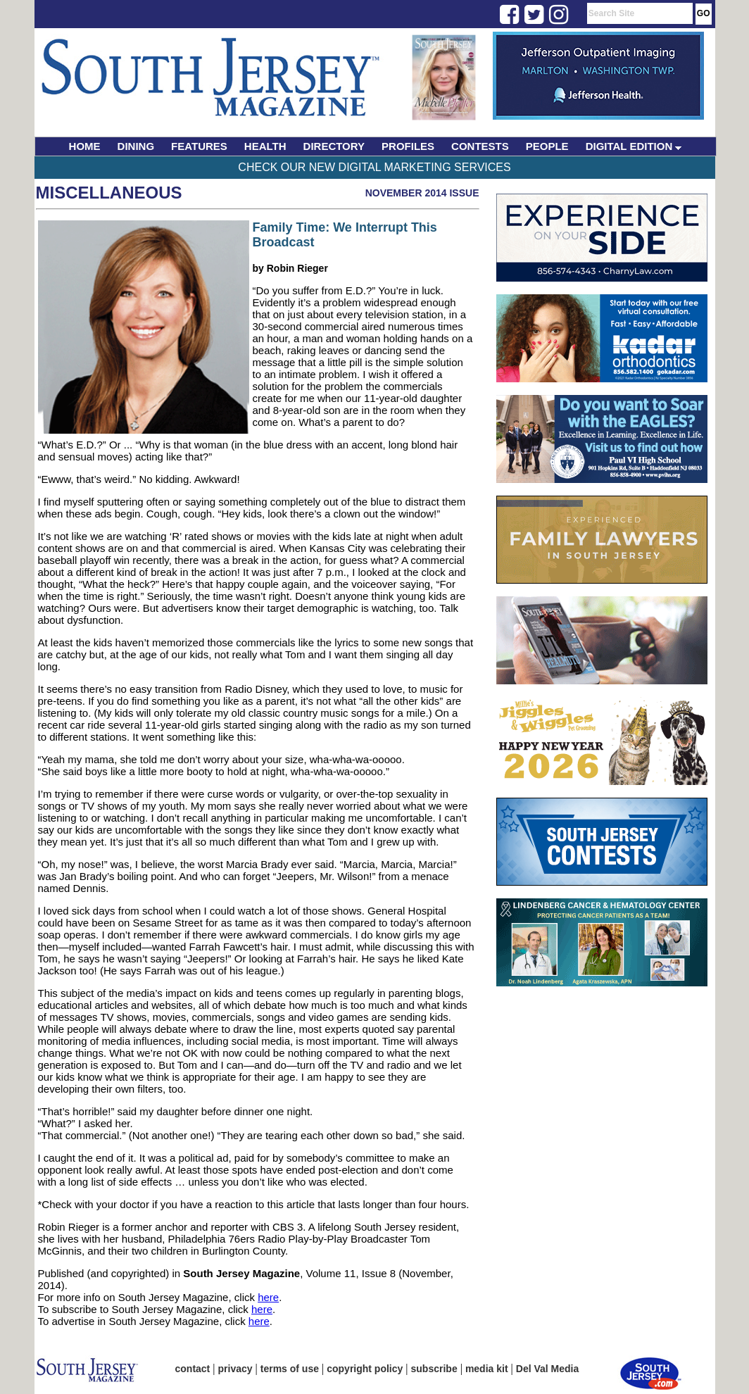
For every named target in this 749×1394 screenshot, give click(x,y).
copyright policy (365, 1368)
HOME (85, 146)
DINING (136, 146)
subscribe (434, 1368)
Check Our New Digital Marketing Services (374, 167)
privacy (235, 1368)
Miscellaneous (109, 192)
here (268, 1297)
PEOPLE (547, 146)
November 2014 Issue (422, 193)
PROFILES (408, 146)
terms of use (289, 1368)
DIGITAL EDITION (634, 146)
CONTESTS (480, 146)
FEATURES (199, 146)
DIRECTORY (334, 146)
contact (192, 1368)
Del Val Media (547, 1368)
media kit (486, 1368)
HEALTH (265, 146)
